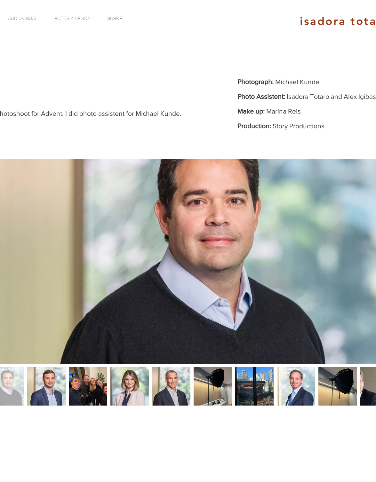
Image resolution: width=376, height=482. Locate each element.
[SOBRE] (114, 18)
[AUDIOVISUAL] (22, 18)
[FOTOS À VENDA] (72, 18)
